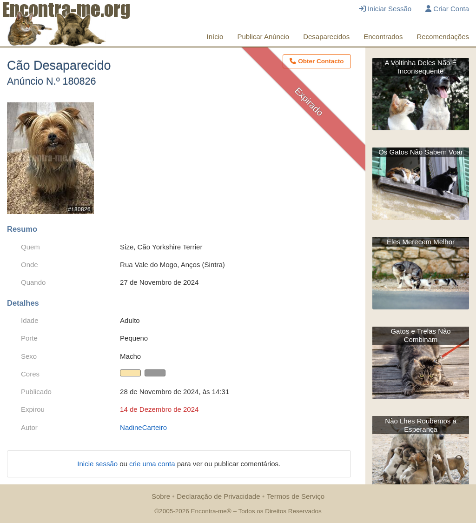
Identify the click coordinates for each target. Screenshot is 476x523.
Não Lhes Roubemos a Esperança (420, 425)
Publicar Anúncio (263, 36)
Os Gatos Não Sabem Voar (420, 152)
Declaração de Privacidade (218, 496)
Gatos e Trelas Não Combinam (420, 335)
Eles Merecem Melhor (421, 242)
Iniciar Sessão (385, 9)
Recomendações (442, 36)
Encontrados (383, 36)
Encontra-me (208, 511)
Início (215, 36)
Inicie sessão (98, 464)
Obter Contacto (317, 61)
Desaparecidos (326, 36)
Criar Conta (447, 9)
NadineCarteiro (143, 427)
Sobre (161, 496)
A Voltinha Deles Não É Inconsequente (421, 67)
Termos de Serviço (295, 496)
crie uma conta (153, 464)
